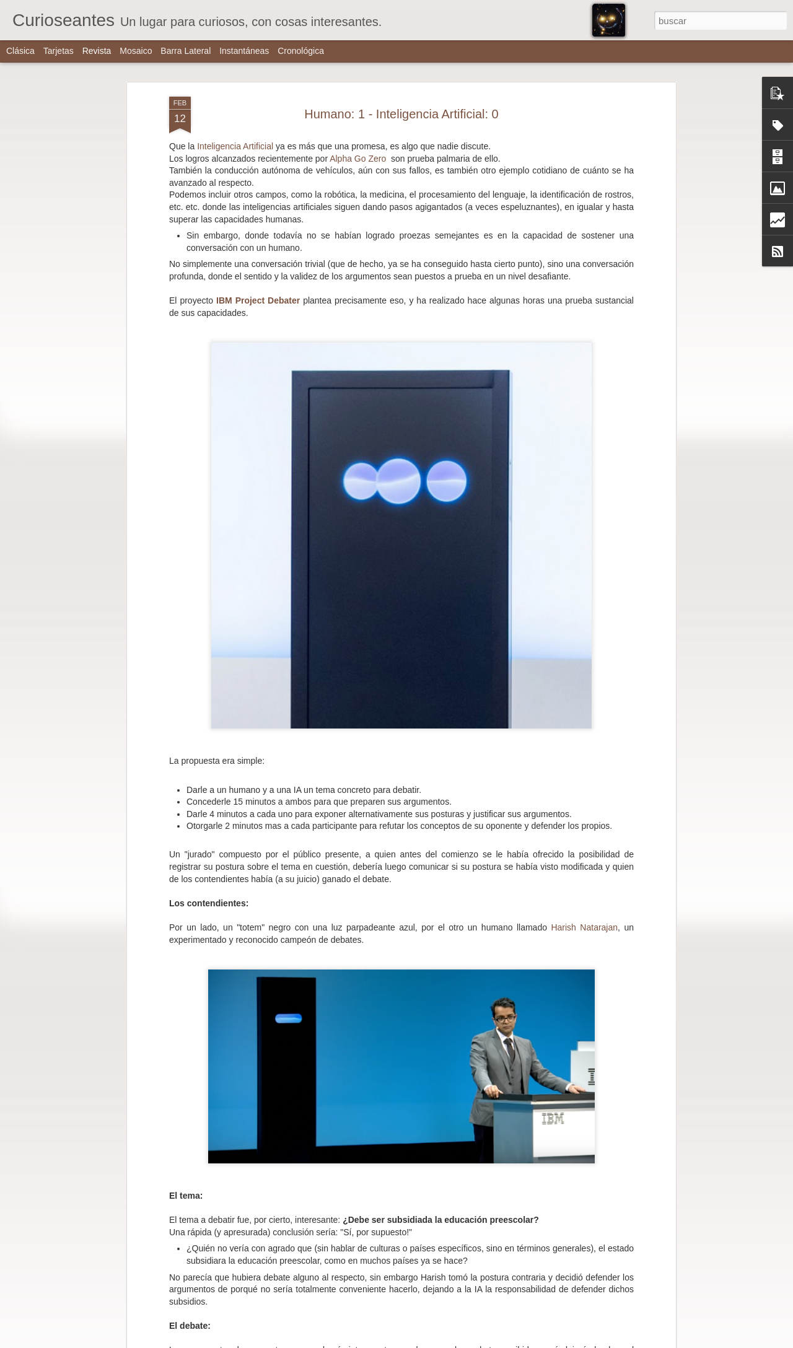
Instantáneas (244, 51)
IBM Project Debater (256, 297)
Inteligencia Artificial (235, 142)
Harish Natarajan (584, 924)
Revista (97, 51)
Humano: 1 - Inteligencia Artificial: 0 (401, 109)
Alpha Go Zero (358, 154)
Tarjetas (58, 51)
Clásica (20, 51)
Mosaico (136, 51)
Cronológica (301, 51)
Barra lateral (185, 51)
